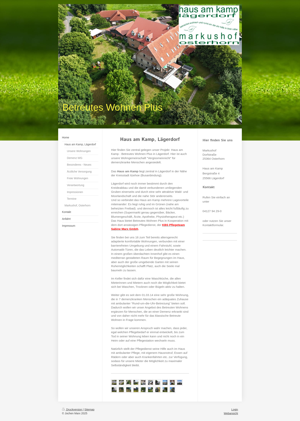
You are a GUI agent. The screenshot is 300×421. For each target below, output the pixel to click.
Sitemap (89, 409)
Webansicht (231, 413)
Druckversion (72, 409)
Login (234, 409)
